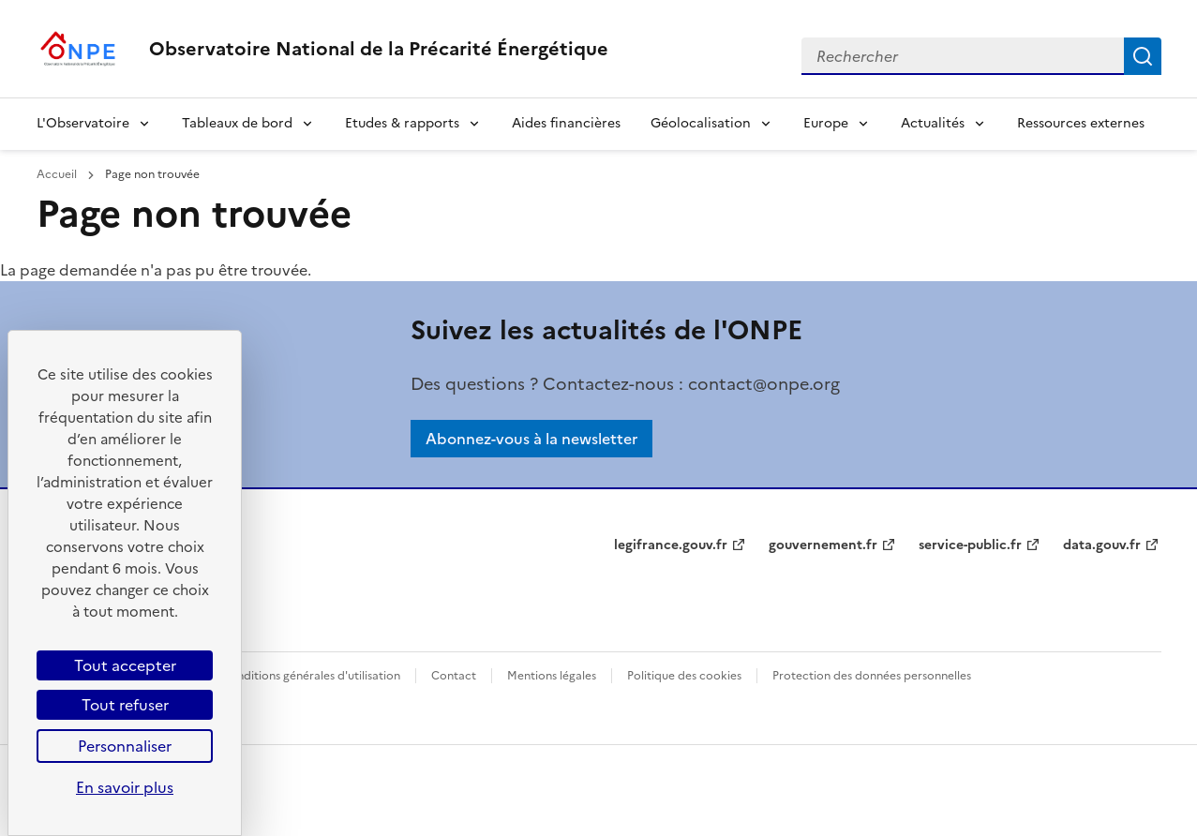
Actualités (933, 123)
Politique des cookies (684, 675)
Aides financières (566, 123)
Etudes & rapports (402, 123)
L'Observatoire (83, 123)
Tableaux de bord (237, 123)
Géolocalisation (701, 123)
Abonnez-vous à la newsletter (531, 438)
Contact (453, 675)
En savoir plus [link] (124, 787)
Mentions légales (551, 675)
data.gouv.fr (1102, 545)
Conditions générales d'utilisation (310, 675)
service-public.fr (970, 545)
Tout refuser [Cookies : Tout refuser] (125, 705)
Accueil (58, 174)
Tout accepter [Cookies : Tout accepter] (125, 665)
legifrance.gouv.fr (670, 545)
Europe (825, 123)
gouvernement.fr (823, 545)
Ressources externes (1081, 123)
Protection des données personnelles (871, 675)
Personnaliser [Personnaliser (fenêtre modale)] (125, 746)
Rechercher (1142, 56)
